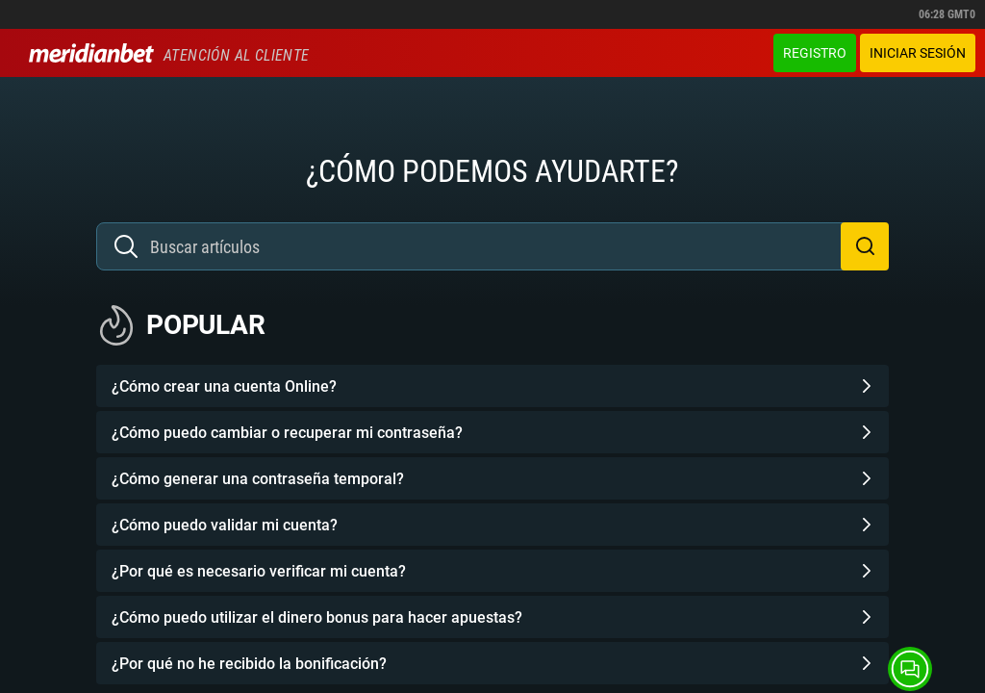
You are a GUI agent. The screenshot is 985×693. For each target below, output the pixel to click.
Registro (814, 53)
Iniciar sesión (918, 53)
